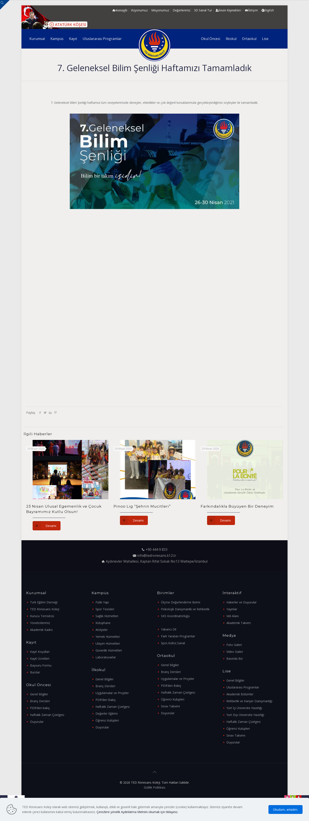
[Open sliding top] (5, 5)
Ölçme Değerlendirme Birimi (180, 602)
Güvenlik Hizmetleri (108, 650)
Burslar (35, 672)
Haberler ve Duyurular (241, 602)
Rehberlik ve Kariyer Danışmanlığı (249, 701)
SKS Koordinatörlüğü (175, 616)
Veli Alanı (232, 616)
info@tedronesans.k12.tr (156, 555)
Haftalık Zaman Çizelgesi (47, 715)
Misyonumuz (160, 10)
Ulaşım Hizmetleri (107, 643)
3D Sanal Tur (203, 10)
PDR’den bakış (40, 708)
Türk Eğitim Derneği (44, 602)
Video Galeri (234, 652)
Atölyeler (101, 630)
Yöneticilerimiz (40, 623)
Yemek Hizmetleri (107, 637)
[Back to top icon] (154, 772)
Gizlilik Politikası (154, 787)
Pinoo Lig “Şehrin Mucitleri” (142, 506)
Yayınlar (231, 609)
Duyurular (37, 722)
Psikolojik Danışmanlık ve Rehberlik (185, 609)
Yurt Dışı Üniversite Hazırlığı (245, 715)
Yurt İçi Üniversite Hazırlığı (244, 708)
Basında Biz (234, 658)
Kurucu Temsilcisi (42, 616)
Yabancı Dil (168, 629)
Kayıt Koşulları (40, 652)
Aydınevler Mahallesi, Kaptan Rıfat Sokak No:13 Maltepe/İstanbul (157, 561)
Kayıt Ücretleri (39, 658)
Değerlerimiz (181, 10)
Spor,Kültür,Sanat (173, 643)
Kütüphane (103, 623)
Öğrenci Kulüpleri (107, 720)
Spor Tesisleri (104, 609)
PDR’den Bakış (105, 700)
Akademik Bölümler (239, 694)
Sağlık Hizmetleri (106, 616)
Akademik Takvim (238, 623)
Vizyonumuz (139, 10)
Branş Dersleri (40, 701)
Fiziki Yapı (102, 602)
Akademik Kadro (41, 630)
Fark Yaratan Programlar (178, 636)
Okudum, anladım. (285, 809)
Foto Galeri (234, 645)
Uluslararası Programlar (242, 687)
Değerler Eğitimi (106, 713)
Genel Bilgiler (39, 694)
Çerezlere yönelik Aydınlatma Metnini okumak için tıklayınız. (137, 812)
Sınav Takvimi (170, 706)
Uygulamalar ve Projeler (112, 693)
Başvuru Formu (41, 665)
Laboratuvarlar (105, 657)
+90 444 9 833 (157, 549)
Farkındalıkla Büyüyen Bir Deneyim (237, 506)
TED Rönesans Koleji (44, 609)
